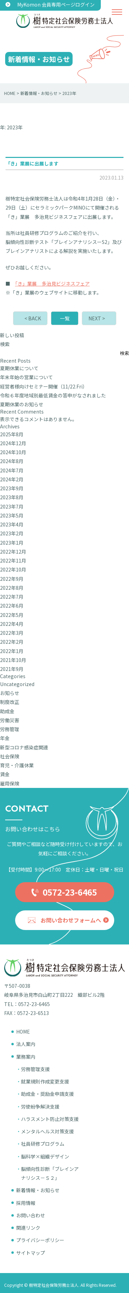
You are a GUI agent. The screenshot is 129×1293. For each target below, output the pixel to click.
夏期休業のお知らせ (21, 404)
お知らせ (9, 693)
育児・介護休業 (17, 765)
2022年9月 (11, 578)
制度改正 (9, 701)
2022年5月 (11, 614)
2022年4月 (11, 623)
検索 (5, 344)
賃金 (5, 774)
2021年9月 (11, 668)
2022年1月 (11, 651)
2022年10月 (13, 569)
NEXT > (96, 318)
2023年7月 (11, 506)
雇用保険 (9, 783)
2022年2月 (11, 641)
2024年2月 (11, 479)
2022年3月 (11, 632)
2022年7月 (11, 596)
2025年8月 (11, 434)
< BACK (32, 318)
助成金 (7, 711)
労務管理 (9, 729)
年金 (5, 738)
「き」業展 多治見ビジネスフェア (52, 283)
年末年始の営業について (26, 377)
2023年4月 (11, 524)
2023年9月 (11, 488)
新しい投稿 (12, 335)
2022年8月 (11, 587)
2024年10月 (13, 452)
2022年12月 (13, 551)
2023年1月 (11, 542)
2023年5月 (11, 515)
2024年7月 (11, 470)
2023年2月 (11, 533)
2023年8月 (11, 497)
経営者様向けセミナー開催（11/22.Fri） (43, 386)
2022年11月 (13, 560)
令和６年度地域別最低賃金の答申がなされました (53, 395)
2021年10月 (13, 659)
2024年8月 (11, 461)
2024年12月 (13, 443)
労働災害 (9, 720)
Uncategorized (17, 684)
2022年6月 (11, 605)
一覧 (64, 318)
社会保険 (9, 756)
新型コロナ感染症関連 (24, 747)
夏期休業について (19, 368)
